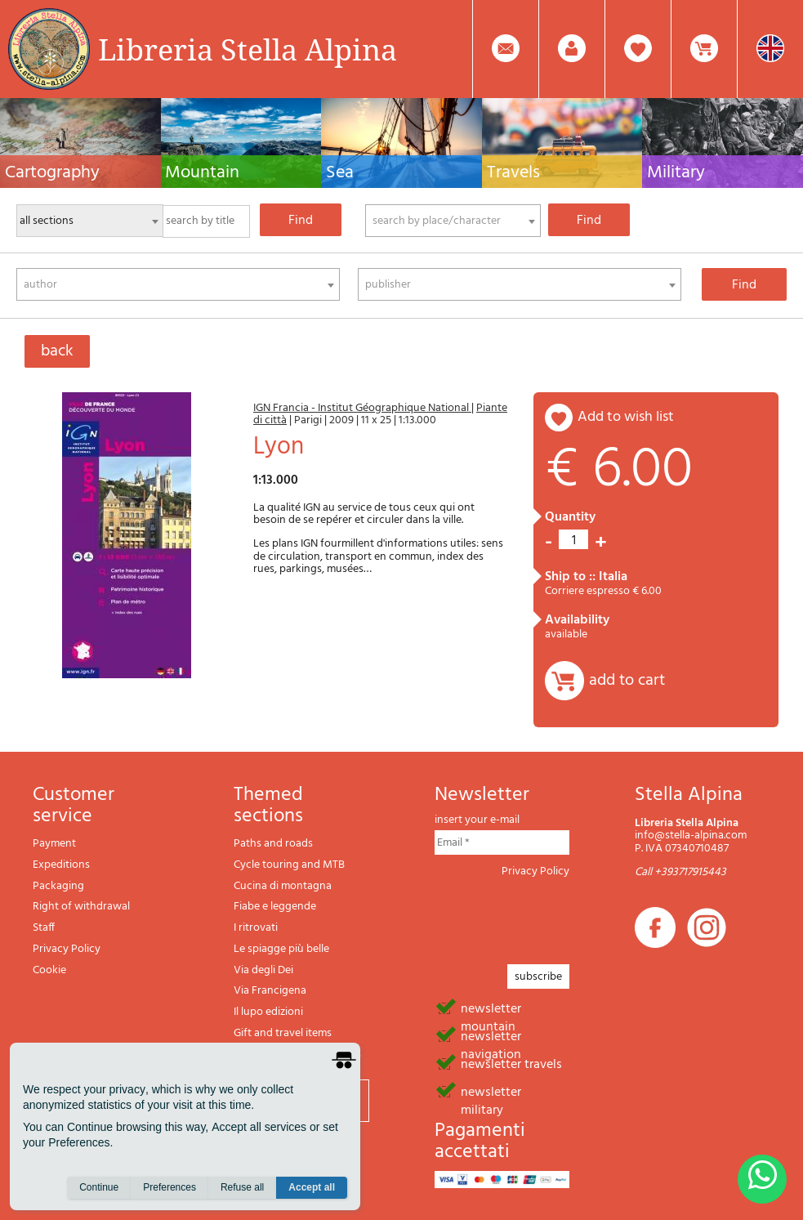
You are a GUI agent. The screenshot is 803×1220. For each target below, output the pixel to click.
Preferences (169, 1188)
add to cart (627, 681)
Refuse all (242, 1188)
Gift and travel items (283, 1033)
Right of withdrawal (81, 906)
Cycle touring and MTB (289, 865)
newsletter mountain (491, 1008)
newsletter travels (511, 1063)
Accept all (311, 1188)
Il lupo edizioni (268, 1012)
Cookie (49, 970)
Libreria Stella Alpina (247, 49)
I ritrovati (256, 927)
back (57, 351)
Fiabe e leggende (275, 906)
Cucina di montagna (283, 886)
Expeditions (61, 865)
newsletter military (491, 1091)
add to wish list (626, 417)
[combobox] (453, 220)
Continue (98, 1188)
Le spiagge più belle (281, 949)
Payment (54, 843)
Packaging (58, 886)
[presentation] (559, 916)
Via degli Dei (263, 970)
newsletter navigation (491, 1035)
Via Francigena (270, 990)
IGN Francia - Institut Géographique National (362, 408)
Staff (44, 927)
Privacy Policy (66, 949)
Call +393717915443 (680, 872)
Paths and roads (273, 843)
